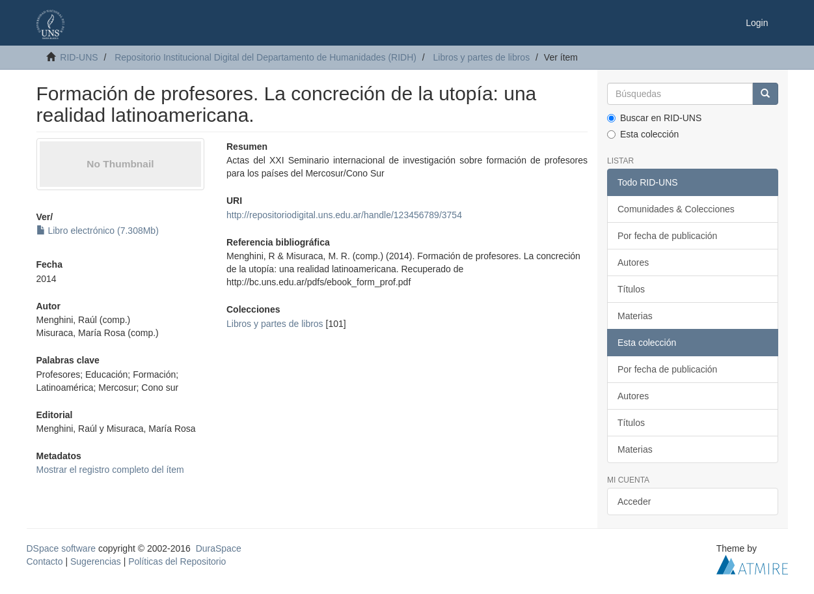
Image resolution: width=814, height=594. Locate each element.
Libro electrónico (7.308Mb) (97, 230)
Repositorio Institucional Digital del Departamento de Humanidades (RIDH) (265, 57)
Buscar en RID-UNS (654, 118)
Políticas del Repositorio (177, 561)
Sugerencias (95, 561)
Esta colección (643, 134)
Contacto (45, 561)
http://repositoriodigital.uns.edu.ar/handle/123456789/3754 (344, 215)
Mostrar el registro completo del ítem (110, 469)
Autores (633, 262)
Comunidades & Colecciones (676, 209)
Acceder (634, 501)
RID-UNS (79, 57)
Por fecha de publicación (667, 236)
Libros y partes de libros (481, 57)
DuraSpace (218, 548)
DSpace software (61, 548)
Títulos (631, 289)
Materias (635, 316)
